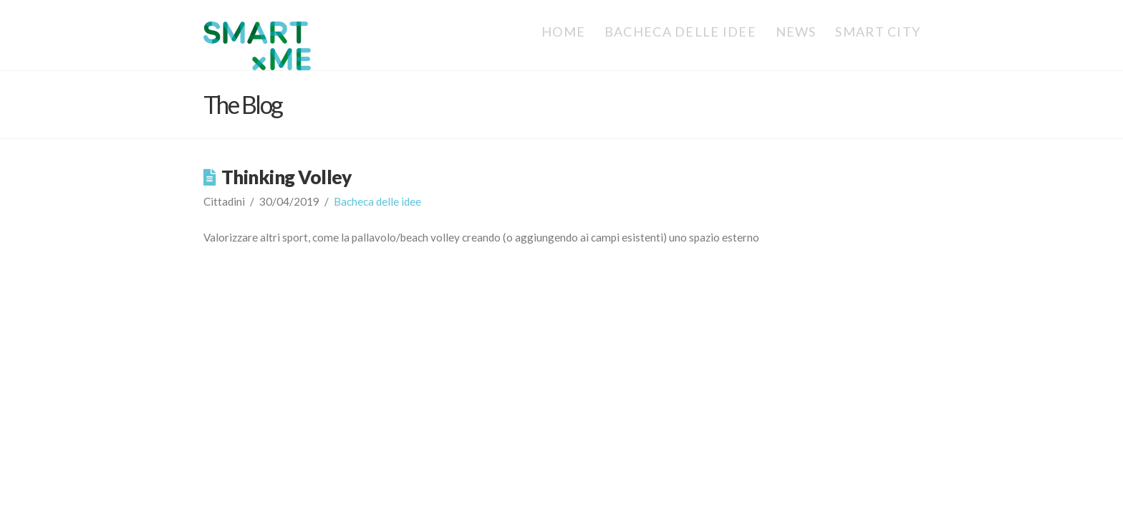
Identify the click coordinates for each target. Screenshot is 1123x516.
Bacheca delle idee (377, 201)
